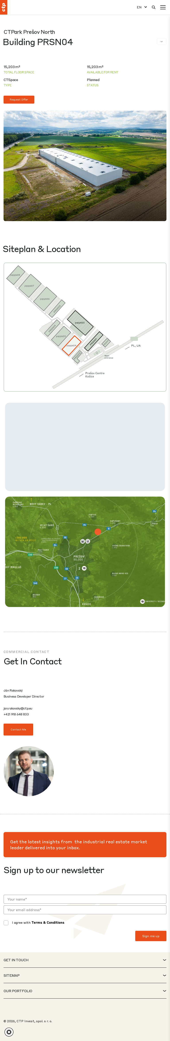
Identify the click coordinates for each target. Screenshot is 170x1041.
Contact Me (18, 729)
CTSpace (11, 79)
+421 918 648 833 (16, 714)
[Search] (154, 7)
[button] (9, 1032)
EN (139, 7)
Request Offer (19, 99)
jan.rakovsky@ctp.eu (18, 708)
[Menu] (163, 7)
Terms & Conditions (47, 922)
